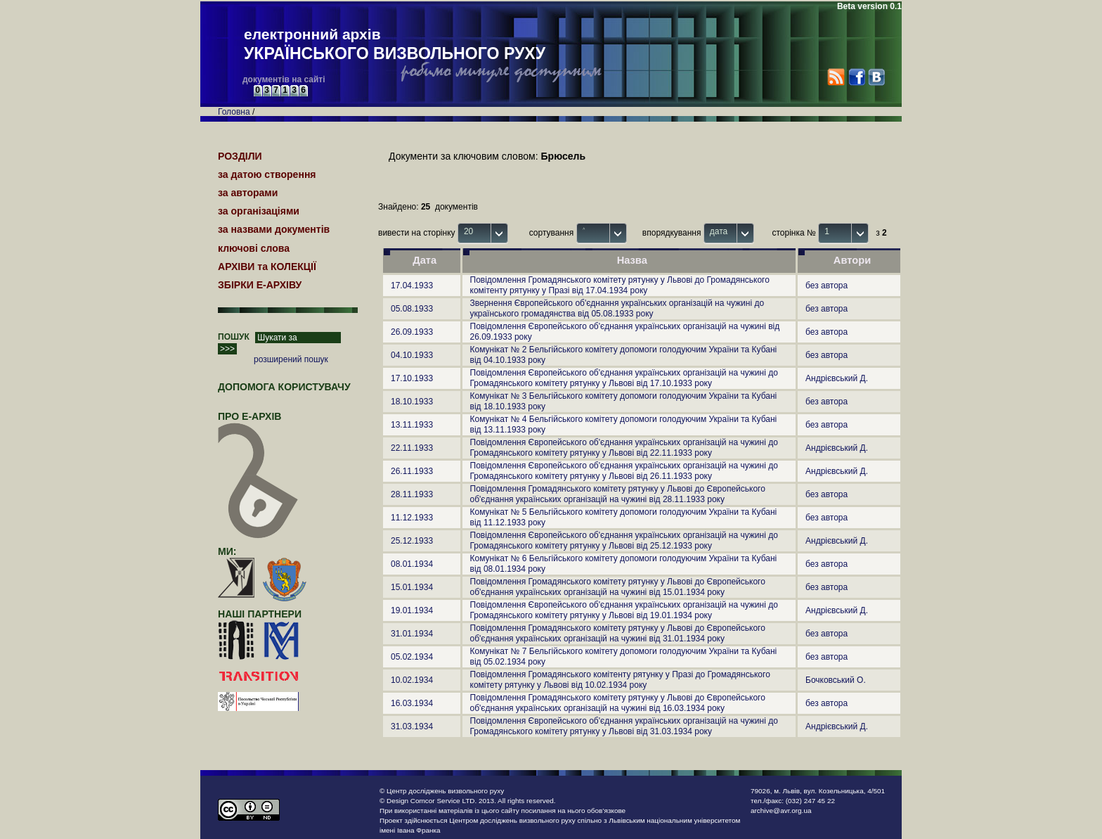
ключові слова (254, 248)
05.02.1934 (412, 657)
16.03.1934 (412, 703)
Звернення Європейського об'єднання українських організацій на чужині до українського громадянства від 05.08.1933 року (617, 308)
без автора (826, 285)
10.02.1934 (412, 680)
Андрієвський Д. (836, 378)
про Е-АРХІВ (258, 423)
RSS (836, 77)
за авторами (248, 192)
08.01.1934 (412, 564)
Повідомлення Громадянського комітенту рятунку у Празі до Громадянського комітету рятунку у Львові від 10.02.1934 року (620, 680)
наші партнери (260, 614)
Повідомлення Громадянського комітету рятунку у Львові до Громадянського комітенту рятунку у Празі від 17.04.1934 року (620, 285)
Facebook (856, 77)
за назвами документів (274, 229)
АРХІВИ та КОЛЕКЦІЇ (267, 266)
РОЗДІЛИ (240, 156)
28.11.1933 (412, 494)
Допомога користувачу (284, 386)
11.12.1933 (412, 518)
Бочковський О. (835, 680)
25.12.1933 (412, 541)
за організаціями (258, 211)
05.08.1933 (412, 309)
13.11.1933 (412, 425)
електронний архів (394, 45)
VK (876, 77)
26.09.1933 (412, 332)
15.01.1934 (412, 587)
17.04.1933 (412, 285)
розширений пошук (291, 359)
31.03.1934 (412, 726)
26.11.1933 (412, 471)
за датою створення (267, 174)
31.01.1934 (412, 634)
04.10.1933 (412, 355)
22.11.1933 (412, 448)
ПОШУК (233, 337)
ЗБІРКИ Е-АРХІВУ (260, 284)
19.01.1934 (412, 610)
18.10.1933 (412, 401)
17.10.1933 (412, 378)
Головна (234, 112)
